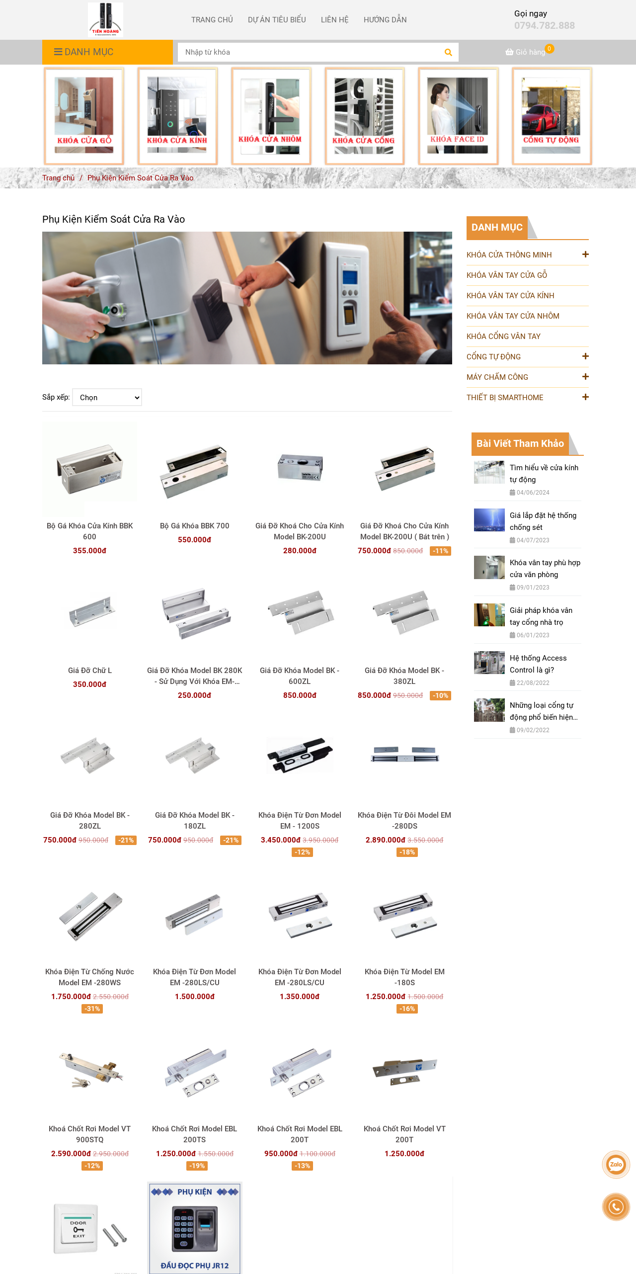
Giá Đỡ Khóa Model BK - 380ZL (404, 676)
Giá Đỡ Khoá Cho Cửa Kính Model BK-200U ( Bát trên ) (404, 531)
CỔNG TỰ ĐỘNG (528, 356)
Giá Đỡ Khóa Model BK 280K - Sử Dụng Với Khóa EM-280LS (194, 676)
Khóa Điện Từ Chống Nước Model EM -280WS (89, 977)
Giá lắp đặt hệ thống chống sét (543, 521)
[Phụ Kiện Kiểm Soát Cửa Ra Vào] (105, 19)
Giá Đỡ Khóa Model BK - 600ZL (299, 676)
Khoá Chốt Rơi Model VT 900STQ (90, 1134)
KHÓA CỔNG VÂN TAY (504, 336)
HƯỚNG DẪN (385, 19)
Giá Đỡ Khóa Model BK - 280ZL (90, 821)
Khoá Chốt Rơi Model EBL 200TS (194, 1134)
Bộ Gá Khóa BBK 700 (195, 525)
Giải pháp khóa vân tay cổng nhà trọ (541, 616)
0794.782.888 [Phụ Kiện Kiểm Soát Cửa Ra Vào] (544, 25)
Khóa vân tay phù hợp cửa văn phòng (545, 568)
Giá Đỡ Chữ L (90, 670)
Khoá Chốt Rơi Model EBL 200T (299, 1134)
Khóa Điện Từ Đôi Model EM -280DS (404, 821)
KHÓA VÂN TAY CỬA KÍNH (511, 295)
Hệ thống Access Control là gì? (538, 664)
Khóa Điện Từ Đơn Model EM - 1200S (299, 821)
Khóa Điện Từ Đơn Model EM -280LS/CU (194, 977)
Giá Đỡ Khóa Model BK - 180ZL (195, 821)
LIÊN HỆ (335, 19)
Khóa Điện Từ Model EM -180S (405, 977)
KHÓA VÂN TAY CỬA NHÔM (513, 316)
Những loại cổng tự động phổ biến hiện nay (541, 712)
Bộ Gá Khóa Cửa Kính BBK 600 (90, 531)
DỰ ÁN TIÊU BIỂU (277, 19)
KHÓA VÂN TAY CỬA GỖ (507, 275)
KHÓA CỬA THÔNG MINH (528, 254)
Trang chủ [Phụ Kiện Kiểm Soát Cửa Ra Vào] (58, 177)
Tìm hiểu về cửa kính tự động (544, 473)
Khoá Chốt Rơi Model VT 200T (405, 1134)
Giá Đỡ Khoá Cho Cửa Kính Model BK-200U (299, 531)
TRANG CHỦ (212, 19)
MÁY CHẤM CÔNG (528, 376)
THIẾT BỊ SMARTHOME (528, 397)
